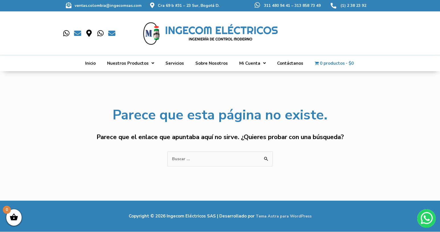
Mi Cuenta (252, 63)
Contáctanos (290, 63)
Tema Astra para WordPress (283, 216)
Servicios (174, 63)
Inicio (90, 63)
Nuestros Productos (130, 63)
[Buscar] (359, 28)
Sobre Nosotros (211, 63)
